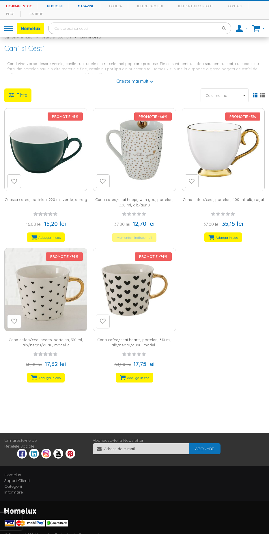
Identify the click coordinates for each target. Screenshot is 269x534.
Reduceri (55, 6)
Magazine (86, 6)
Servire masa (22, 37)
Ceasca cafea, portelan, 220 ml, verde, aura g (46, 199)
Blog (10, 14)
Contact (235, 6)
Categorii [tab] (13, 486)
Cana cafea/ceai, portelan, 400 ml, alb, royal (223, 199)
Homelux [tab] (12, 474)
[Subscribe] (205, 448)
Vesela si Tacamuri (56, 37)
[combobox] (139, 28)
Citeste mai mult (132, 81)
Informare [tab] (13, 492)
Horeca (115, 6)
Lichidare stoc (19, 6)
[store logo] (30, 28)
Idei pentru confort (195, 6)
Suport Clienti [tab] (17, 480)
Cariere (36, 14)
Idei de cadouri (150, 6)
